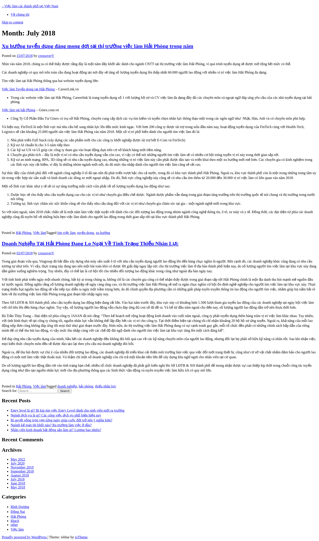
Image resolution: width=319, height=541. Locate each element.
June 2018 (18, 483)
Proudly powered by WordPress (24, 537)
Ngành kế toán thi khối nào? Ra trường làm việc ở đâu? (51, 425)
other (14, 525)
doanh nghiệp (67, 386)
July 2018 (18, 479)
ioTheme (81, 537)
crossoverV (46, 56)
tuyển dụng (85, 233)
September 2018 (22, 471)
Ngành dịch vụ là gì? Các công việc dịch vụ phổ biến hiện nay (56, 415)
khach (15, 521)
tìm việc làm (66, 233)
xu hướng (103, 233)
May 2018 (18, 487)
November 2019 (22, 467)
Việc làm (39, 233)
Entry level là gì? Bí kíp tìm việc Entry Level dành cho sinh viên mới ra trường (67, 410)
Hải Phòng (23, 233)
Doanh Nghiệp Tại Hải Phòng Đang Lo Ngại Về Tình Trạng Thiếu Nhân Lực (90, 243)
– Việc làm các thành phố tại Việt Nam (30, 6)
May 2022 (18, 459)
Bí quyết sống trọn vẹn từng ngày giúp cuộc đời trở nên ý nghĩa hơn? (61, 420)
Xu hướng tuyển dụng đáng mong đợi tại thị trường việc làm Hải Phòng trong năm (97, 46)
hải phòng (86, 386)
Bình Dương (20, 507)
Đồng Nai (18, 512)
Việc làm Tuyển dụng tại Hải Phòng (28, 89)
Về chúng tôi (20, 14)
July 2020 (18, 463)
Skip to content (12, 22)
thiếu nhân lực (105, 386)
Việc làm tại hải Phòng (18, 110)
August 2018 (20, 475)
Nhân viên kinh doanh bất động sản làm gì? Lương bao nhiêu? (56, 430)
